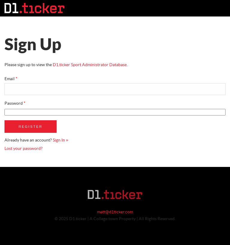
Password (14, 103)
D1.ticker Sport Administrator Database (90, 65)
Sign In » (60, 140)
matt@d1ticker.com (115, 212)
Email (10, 79)
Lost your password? (23, 149)
